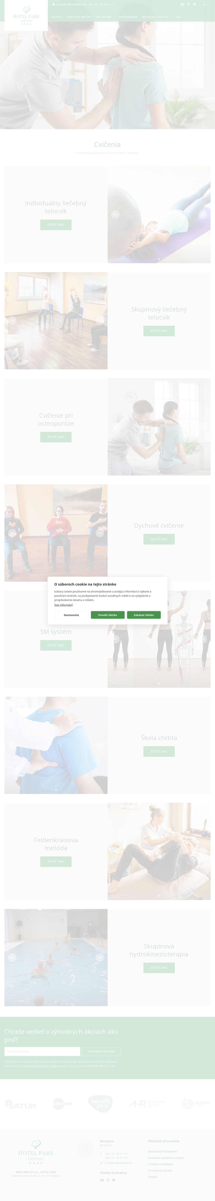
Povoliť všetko (107, 615)
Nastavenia (71, 615)
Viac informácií (63, 604)
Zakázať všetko (144, 615)
